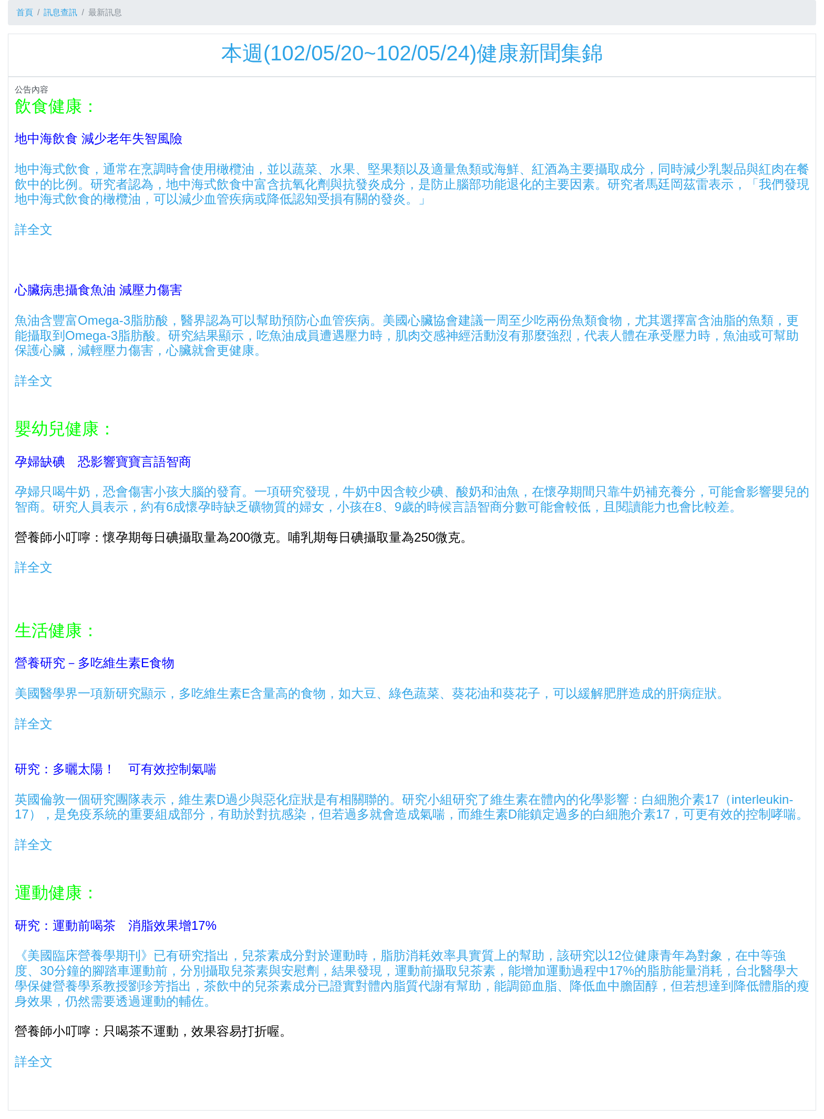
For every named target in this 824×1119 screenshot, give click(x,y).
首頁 (24, 12)
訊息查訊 (60, 12)
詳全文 (34, 229)
